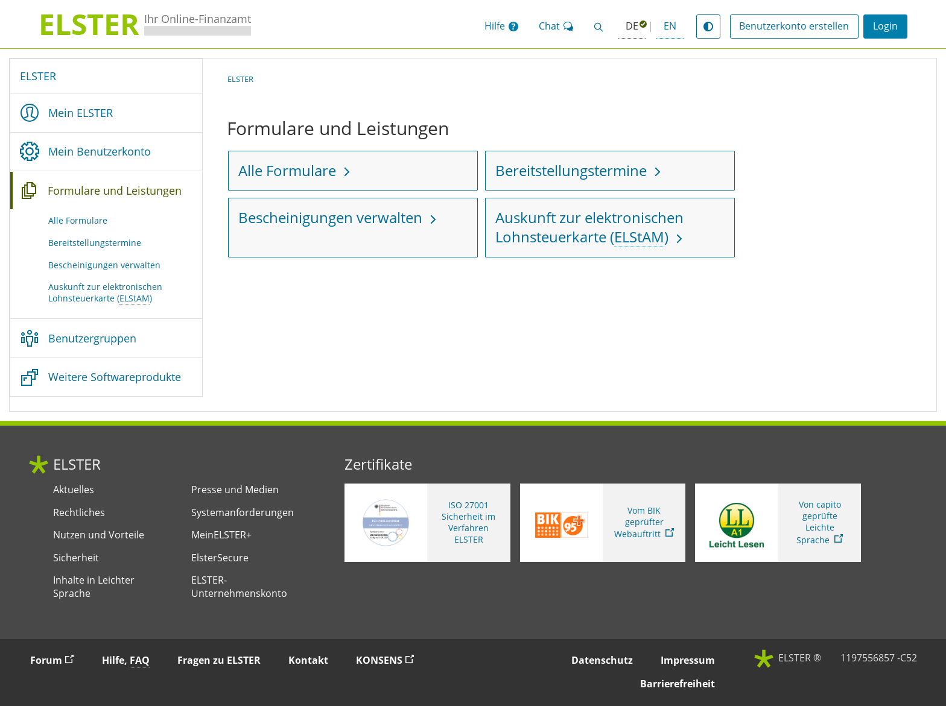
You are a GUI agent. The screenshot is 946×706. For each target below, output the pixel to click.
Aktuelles (73, 490)
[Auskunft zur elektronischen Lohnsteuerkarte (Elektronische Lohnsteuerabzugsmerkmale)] (610, 227)
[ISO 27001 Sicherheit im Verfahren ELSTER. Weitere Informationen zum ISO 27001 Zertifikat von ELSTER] (427, 523)
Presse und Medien (235, 490)
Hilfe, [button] (126, 660)
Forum (57, 660)
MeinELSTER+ (221, 535)
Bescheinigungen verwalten (104, 265)
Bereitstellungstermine (94, 242)
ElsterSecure (220, 558)
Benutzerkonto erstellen (794, 26)
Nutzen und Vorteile (98, 535)
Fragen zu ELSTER (219, 660)
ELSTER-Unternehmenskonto (239, 587)
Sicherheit (76, 558)
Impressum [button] (688, 660)
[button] (501, 26)
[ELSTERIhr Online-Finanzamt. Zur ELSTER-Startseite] (145, 24)
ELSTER (38, 76)
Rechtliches (79, 512)
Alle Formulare (77, 220)
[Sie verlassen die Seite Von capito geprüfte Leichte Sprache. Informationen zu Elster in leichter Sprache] (778, 523)
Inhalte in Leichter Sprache (94, 587)
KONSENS (390, 660)
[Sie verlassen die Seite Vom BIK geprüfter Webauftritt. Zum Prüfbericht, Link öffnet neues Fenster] (603, 523)
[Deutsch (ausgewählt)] (632, 27)
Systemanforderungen (242, 512)
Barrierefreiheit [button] (677, 683)
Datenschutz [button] (602, 660)
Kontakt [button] (308, 660)
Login (885, 26)
